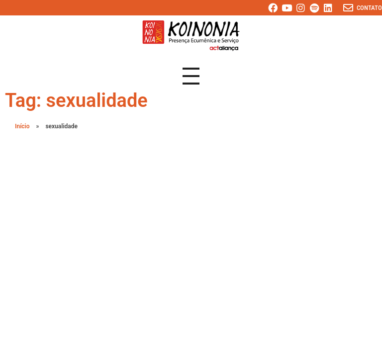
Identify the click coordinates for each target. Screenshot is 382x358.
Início (22, 126)
